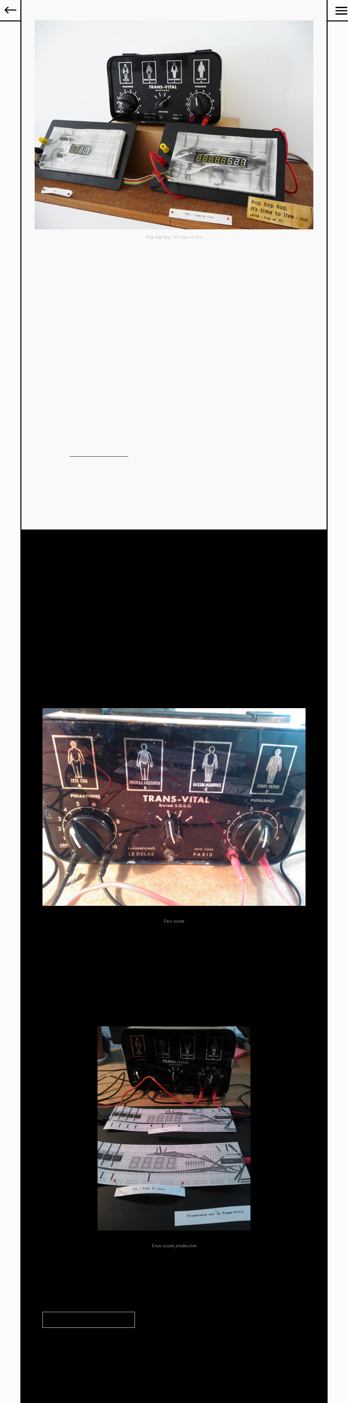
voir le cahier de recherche (99, 454)
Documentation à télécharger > (80, 1320)
